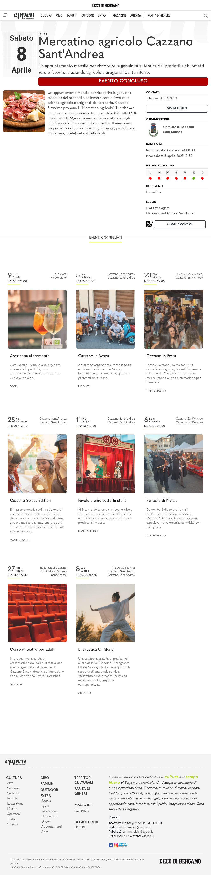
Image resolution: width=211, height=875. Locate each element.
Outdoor (84, 693)
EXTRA (102, 15)
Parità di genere (82, 791)
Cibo (44, 778)
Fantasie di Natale (162, 501)
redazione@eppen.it (137, 827)
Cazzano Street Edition (30, 501)
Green (46, 821)
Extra (45, 796)
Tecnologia (49, 811)
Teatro (11, 819)
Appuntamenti (51, 827)
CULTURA (46, 15)
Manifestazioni (156, 391)
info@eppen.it (136, 823)
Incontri (84, 386)
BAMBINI (71, 15)
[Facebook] (111, 845)
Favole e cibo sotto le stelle (102, 501)
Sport (45, 806)
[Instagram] (116, 845)
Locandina (153, 192)
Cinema (13, 788)
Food (42, 34)
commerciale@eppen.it (138, 831)
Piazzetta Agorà (157, 208)
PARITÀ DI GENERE (158, 15)
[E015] (122, 845)
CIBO (59, 15)
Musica (12, 809)
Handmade (49, 816)
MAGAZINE (119, 15)
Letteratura (15, 803)
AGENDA (135, 15)
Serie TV (13, 793)
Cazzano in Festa (161, 356)
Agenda (81, 811)
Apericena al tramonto (30, 356)
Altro (44, 832)
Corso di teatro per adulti (33, 650)
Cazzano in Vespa (93, 356)
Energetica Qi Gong (96, 650)
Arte (10, 783)
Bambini (47, 784)
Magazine (83, 805)
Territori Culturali (83, 780)
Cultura (14, 778)
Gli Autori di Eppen (86, 825)
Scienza (12, 824)
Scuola (46, 801)
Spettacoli (14, 814)
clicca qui (148, 836)
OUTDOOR (87, 15)
